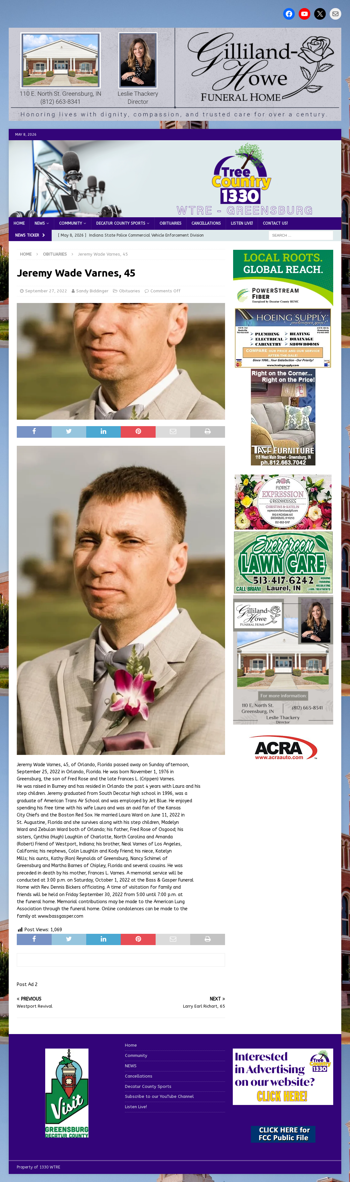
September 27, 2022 (46, 290)
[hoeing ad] (283, 364)
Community (70, 223)
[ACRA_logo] (283, 756)
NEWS (40, 223)
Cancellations (206, 223)
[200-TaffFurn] (283, 461)
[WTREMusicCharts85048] (283, 526)
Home (19, 223)
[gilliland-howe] (283, 720)
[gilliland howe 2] (175, 117)
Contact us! (275, 223)
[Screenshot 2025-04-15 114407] (283, 590)
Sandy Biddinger (92, 290)
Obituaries (170, 223)
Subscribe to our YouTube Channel (159, 1096)
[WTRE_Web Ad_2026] (283, 303)
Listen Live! (242, 223)
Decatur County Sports (120, 223)
